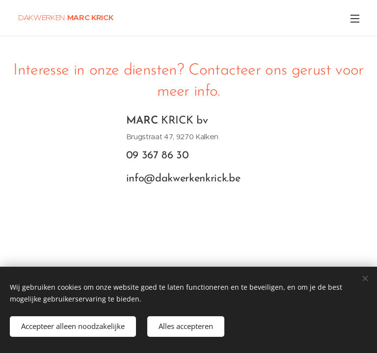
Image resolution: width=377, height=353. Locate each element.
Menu (354, 18)
